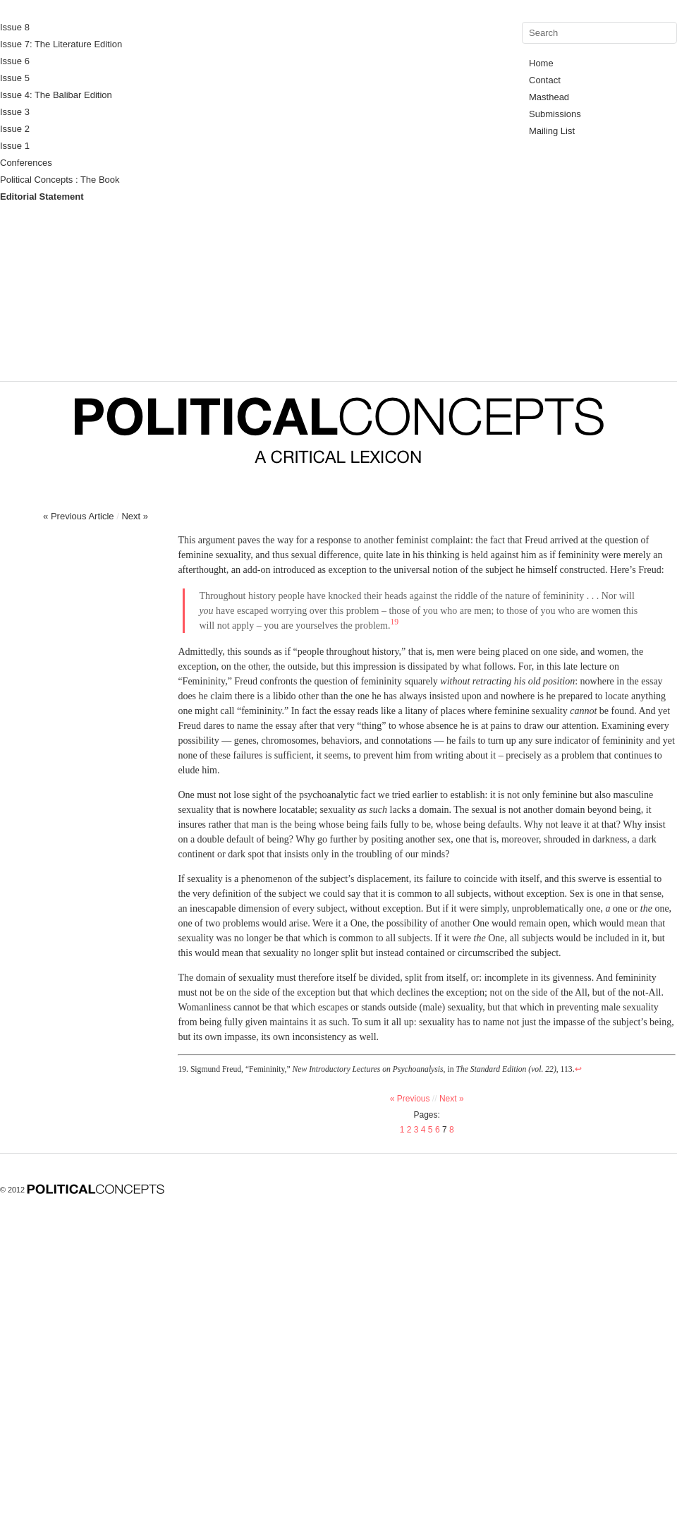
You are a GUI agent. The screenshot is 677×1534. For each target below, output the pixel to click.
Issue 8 (15, 27)
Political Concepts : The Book (60, 179)
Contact (545, 80)
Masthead (549, 97)
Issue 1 (15, 145)
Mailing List (552, 131)
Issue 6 (15, 61)
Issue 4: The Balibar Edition (56, 95)
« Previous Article (78, 516)
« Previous (414, 1099)
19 (394, 622)
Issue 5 (15, 78)
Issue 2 (15, 128)
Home (541, 63)
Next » (134, 516)
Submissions (555, 114)
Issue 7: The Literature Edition (61, 44)
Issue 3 (15, 112)
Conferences (26, 162)
